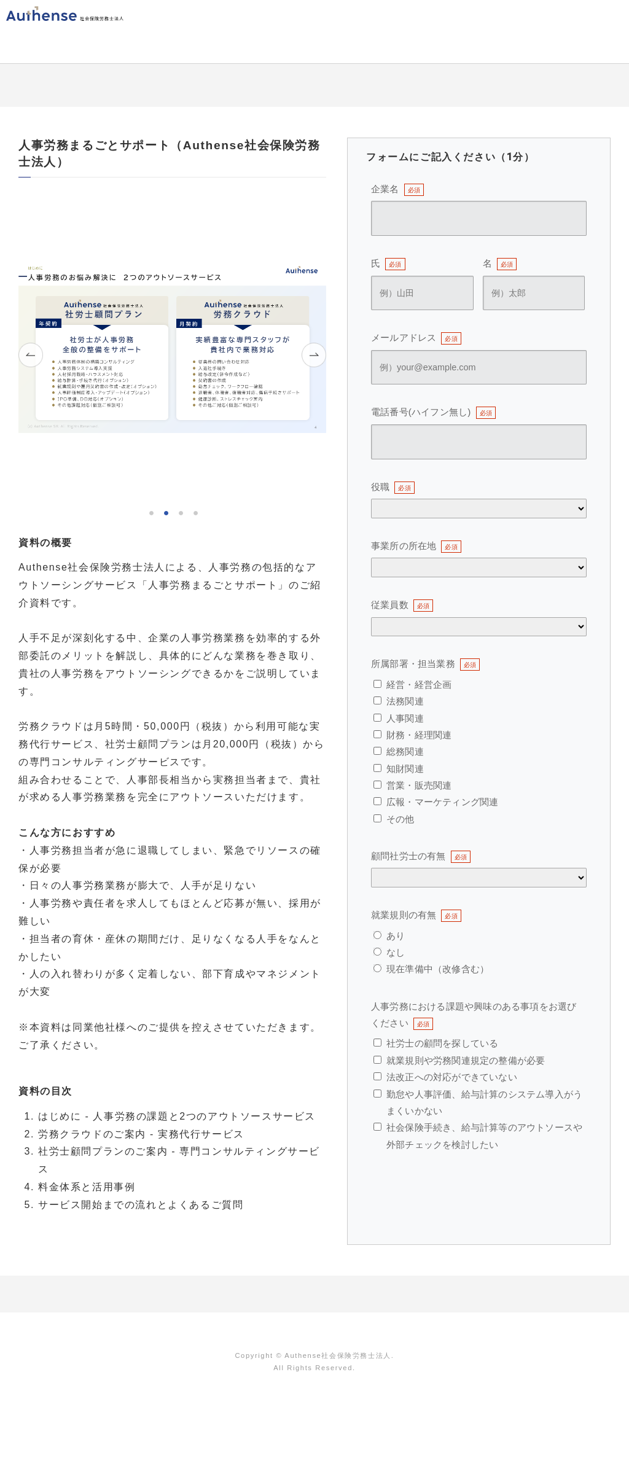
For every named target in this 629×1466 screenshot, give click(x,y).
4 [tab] (195, 512)
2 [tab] (165, 512)
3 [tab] (180, 512)
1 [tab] (150, 512)
